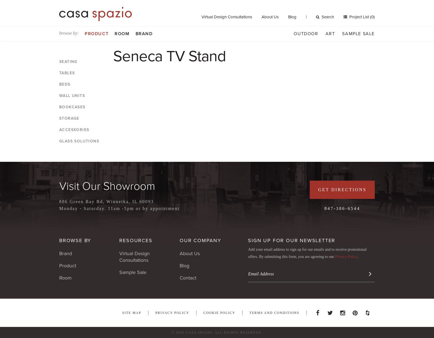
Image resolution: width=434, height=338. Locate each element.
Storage (69, 118)
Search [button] (325, 16)
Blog (292, 16)
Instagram (343, 311)
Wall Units (72, 95)
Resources (135, 240)
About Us (270, 16)
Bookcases (72, 107)
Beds (65, 84)
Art (330, 34)
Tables (67, 73)
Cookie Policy (219, 313)
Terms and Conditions (274, 313)
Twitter (330, 311)
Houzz (367, 311)
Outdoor (306, 34)
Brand (144, 34)
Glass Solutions (79, 141)
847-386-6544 (342, 208)
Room (122, 34)
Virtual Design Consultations (227, 16)
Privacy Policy (346, 257)
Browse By (75, 240)
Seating (68, 61)
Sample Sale (358, 34)
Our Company (200, 240)
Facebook (318, 311)
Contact (188, 278)
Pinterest (355, 311)
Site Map (131, 313)
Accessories (74, 129)
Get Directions (342, 189)
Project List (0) (361, 16)
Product (96, 34)
